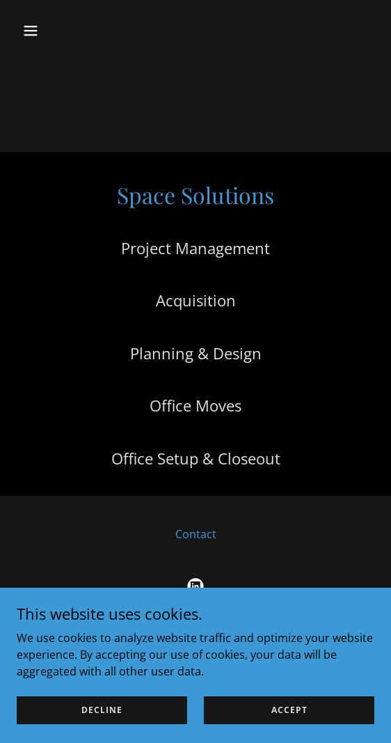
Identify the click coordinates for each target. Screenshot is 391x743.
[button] (58, 31)
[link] (195, 586)
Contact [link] (195, 534)
